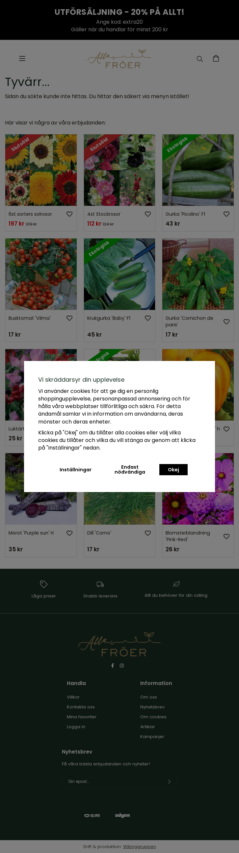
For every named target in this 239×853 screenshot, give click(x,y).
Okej (173, 469)
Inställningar (76, 469)
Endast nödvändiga (130, 469)
